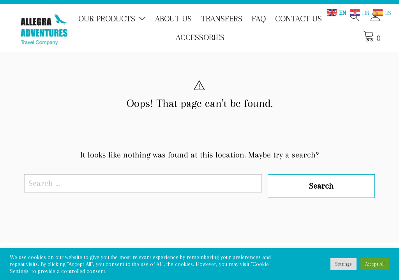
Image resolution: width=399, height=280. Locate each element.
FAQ (259, 18)
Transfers (221, 18)
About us (173, 18)
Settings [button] (343, 264)
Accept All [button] (375, 264)
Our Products (106, 18)
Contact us (298, 18)
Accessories (200, 37)
